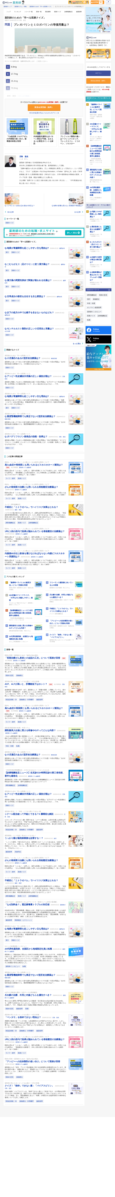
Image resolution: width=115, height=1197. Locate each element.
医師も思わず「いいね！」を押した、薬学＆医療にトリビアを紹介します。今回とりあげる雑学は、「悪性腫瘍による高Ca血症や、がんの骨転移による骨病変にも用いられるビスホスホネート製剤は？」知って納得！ (35, 473)
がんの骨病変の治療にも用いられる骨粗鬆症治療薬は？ (31, 487)
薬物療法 (19, 675)
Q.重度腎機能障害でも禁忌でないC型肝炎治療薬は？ (30, 416)
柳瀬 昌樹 (54, 358)
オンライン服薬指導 (94, 307)
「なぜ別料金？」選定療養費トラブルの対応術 (27, 904)
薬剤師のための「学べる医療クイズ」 (41, 6)
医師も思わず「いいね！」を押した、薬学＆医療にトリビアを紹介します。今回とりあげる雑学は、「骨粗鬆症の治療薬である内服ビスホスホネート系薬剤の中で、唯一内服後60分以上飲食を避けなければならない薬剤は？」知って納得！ (35, 562)
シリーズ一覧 (28, 12)
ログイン (108, 2)
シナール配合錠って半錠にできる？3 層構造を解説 (29, 814)
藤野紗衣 (62, 248)
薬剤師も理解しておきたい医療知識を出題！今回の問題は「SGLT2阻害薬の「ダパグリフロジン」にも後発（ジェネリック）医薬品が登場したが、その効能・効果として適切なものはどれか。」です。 (35, 442)
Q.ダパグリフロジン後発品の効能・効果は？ (26, 436)
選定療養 (48, 12)
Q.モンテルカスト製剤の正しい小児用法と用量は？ (29, 328)
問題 (7, 24)
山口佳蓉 (7, 331)
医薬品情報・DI (11, 699)
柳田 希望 (18, 510)
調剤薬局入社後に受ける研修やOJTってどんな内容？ (30, 730)
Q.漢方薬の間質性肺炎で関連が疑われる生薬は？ (28, 280)
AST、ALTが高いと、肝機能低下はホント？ (26, 684)
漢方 (7, 252)
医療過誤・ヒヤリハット (23, 920)
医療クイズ (57, 12)
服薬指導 (79, 12)
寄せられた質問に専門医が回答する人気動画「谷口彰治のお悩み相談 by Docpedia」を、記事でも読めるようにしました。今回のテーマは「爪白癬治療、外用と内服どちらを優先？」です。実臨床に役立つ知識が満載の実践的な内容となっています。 (35, 1003)
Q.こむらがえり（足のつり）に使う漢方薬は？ (27, 264)
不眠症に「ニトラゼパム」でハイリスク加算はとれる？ (31, 507)
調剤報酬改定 (10, 523)
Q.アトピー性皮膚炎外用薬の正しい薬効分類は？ (28, 376)
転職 (17, 746)
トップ (9, 12)
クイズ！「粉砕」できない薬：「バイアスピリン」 (29, 1086)
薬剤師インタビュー (13, 966)
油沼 (55, 838)
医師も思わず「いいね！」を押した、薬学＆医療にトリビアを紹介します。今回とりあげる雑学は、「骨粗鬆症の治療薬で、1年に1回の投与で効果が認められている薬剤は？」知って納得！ (35, 539)
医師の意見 (9, 675)
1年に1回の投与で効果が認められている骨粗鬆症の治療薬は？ (35, 531)
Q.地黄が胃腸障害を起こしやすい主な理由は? (27, 248)
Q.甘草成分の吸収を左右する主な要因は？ (25, 296)
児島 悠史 (62, 437)
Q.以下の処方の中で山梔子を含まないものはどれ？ (29, 312)
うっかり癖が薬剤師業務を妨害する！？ (24, 838)
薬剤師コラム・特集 (20, 6)
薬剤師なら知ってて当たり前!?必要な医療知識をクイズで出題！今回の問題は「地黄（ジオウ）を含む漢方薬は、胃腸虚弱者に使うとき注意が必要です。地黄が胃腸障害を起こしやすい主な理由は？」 (35, 402)
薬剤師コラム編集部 (25, 467)
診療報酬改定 (68, 12)
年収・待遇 (9, 746)
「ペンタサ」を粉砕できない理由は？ (23, 1017)
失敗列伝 (18, 852)
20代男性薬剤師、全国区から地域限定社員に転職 (28, 949)
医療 (27, 1009)
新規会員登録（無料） (44, 107)
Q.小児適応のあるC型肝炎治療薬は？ (23, 358)
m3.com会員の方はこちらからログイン (44, 113)
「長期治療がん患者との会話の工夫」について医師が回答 (33, 658)
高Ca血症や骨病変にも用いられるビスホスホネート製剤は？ (34, 465)
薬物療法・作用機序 (26, 699)
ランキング (17, 12)
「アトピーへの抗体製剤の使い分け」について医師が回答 (32, 1061)
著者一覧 (39, 12)
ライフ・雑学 (10, 478)
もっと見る (78, 343)
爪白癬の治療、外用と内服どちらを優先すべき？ (28, 995)
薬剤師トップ (8, 6)
